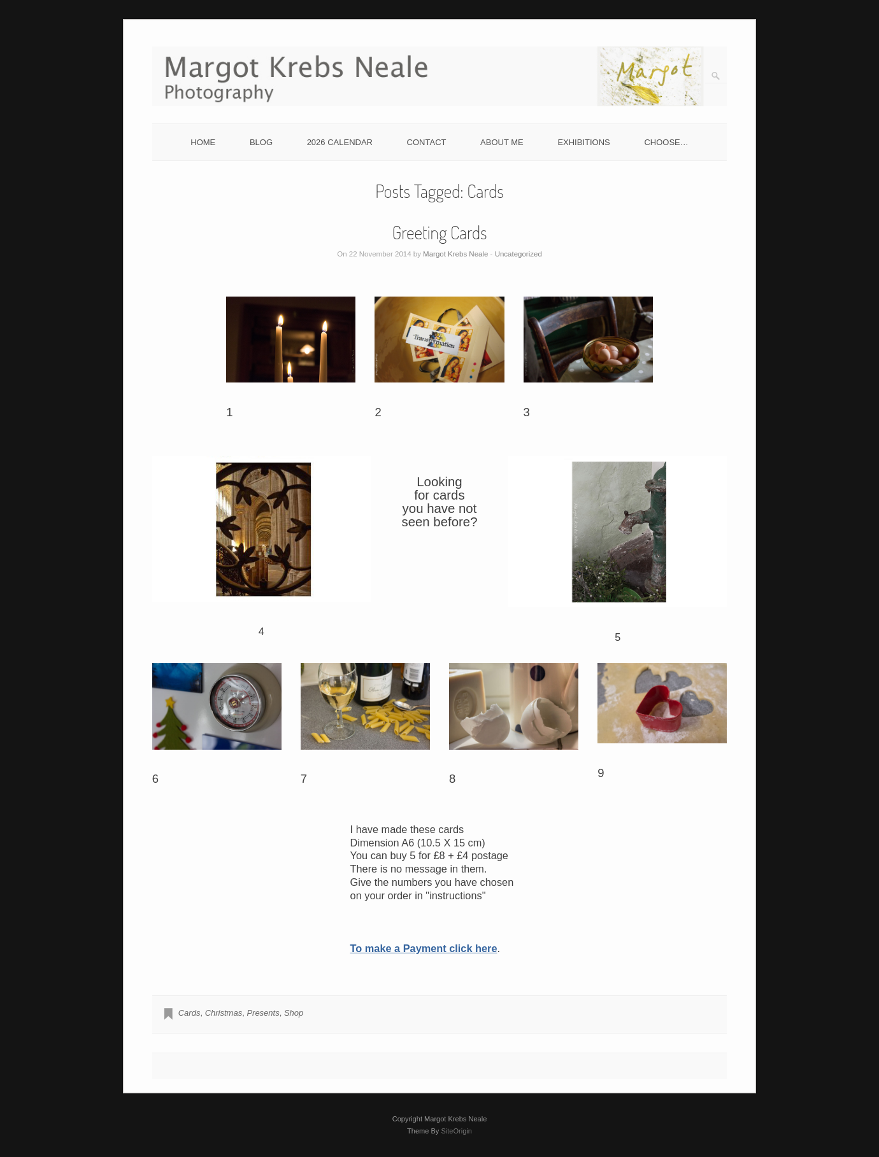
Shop (293, 1013)
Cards (189, 1013)
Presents (263, 1013)
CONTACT (427, 142)
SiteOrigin (456, 1131)
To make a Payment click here (423, 948)
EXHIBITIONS (583, 142)
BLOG (261, 142)
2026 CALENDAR (340, 142)
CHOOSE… (666, 142)
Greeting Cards (439, 232)
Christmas (224, 1013)
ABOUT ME (502, 142)
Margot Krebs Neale (455, 254)
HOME (202, 142)
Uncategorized (518, 254)
